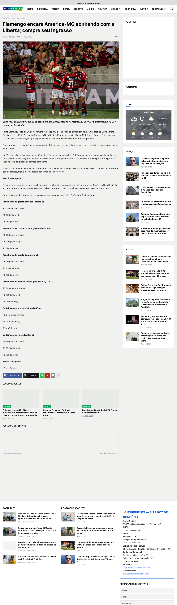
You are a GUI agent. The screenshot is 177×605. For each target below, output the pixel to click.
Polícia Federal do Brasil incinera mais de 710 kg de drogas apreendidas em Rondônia (156, 287)
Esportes (21, 18)
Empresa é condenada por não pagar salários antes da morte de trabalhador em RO (155, 216)
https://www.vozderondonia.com (136, 567)
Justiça (144, 9)
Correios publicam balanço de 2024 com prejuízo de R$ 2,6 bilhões (37, 557)
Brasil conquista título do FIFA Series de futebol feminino (99, 411)
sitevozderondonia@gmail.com (136, 574)
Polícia (55, 9)
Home (30, 9)
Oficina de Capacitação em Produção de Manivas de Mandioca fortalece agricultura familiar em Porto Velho (37, 516)
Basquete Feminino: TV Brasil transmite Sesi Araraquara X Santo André (59, 412)
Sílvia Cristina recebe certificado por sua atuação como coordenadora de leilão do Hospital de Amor (96, 516)
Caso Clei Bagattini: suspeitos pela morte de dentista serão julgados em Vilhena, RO (155, 161)
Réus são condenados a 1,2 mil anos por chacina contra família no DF (156, 175)
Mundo (90, 9)
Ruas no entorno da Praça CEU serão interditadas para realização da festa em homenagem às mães (37, 530)
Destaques (158, 9)
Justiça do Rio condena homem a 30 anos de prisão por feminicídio (156, 189)
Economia (130, 9)
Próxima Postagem (108, 453)
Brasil (66, 9)
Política (102, 9)
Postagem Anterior (12, 453)
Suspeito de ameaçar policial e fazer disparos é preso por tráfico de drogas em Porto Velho (155, 337)
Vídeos (114, 9)
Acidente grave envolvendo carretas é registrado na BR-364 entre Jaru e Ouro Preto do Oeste (156, 320)
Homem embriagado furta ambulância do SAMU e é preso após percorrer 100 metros (155, 273)
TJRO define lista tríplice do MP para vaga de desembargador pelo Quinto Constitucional (155, 231)
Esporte (78, 9)
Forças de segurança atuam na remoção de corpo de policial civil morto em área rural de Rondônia (155, 303)
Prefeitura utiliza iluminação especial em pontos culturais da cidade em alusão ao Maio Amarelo (37, 544)
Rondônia (42, 9)
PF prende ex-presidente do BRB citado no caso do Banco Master (156, 202)
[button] (165, 9)
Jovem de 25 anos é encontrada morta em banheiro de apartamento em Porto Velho (156, 259)
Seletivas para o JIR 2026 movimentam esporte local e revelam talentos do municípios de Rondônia (20, 412)
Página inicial (9, 18)
